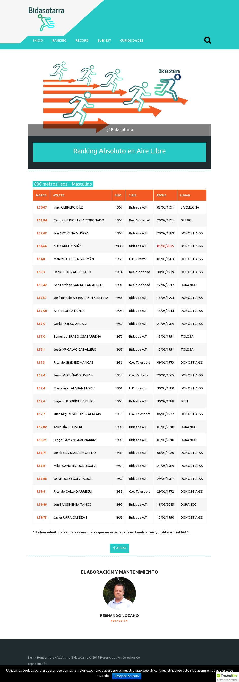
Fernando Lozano (119, 615)
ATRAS (121, 548)
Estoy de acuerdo (127, 676)
